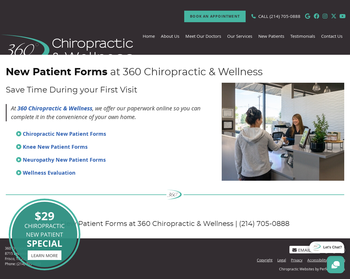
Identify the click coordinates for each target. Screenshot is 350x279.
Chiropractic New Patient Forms (64, 133)
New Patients (271, 36)
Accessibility (317, 260)
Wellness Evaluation (49, 172)
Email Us (304, 250)
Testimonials (302, 36)
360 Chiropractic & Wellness (54, 108)
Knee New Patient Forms (55, 146)
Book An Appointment (215, 16)
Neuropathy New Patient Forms (64, 159)
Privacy (296, 260)
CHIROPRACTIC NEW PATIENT (44, 234)
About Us (170, 36)
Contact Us (332, 36)
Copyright (264, 260)
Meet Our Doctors (203, 36)
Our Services (239, 36)
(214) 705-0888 (285, 16)
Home (149, 36)
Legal (281, 260)
